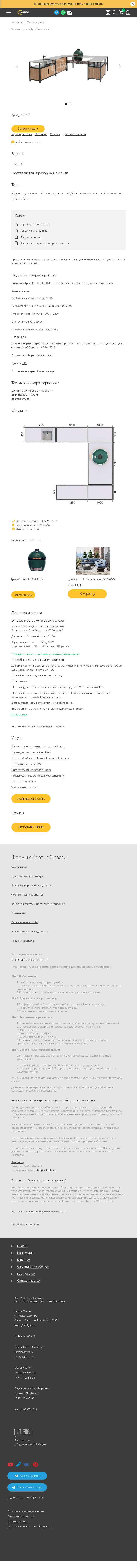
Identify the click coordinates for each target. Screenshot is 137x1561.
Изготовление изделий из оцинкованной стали (38, 746)
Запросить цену (28, 128)
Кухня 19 (18, 163)
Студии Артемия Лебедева (31, 1444)
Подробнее (19, 714)
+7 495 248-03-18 (24, 1336)
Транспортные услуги (23, 781)
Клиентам (23, 1259)
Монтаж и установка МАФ (26, 764)
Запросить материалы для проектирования (44, 243)
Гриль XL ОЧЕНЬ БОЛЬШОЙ (41, 283)
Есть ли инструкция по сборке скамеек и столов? (38, 1211)
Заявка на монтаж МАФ (24, 922)
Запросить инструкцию (33, 230)
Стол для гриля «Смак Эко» (27, 321)
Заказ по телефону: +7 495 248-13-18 (34, 521)
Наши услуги (25, 1252)
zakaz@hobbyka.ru (45, 1170)
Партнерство (26, 1273)
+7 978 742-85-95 (24, 1377)
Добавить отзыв (31, 827)
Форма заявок (19, 867)
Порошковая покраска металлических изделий (37, 775)
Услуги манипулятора (24, 787)
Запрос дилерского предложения (29, 931)
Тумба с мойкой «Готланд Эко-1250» (32, 298)
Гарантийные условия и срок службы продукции (38, 726)
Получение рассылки (23, 940)
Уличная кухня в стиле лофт (87, 193)
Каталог (22, 1245)
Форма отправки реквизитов (27, 894)
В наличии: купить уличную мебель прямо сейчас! (68, 3)
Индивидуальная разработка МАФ (31, 752)
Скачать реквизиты (30, 799)
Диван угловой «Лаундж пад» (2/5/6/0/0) (92, 579)
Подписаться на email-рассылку (25, 1497)
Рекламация (18, 913)
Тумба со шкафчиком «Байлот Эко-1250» (34, 329)
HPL (24, 363)
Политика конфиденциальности (25, 1511)
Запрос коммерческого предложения (31, 885)
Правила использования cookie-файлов (29, 1526)
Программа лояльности (20, 1516)
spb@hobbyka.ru (23, 1351)
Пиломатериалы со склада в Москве (31, 769)
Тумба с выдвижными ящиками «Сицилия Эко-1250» (41, 305)
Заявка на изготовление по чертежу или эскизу (38, 904)
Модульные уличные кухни (26, 193)
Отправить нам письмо (26, 529)
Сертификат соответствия (35, 224)
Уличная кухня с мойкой (56, 193)
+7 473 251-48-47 (24, 1398)
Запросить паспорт (31, 237)
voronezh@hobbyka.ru (26, 1393)
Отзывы (55, 134)
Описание (41, 134)
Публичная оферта (18, 1521)
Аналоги (34, 540)
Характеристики (21, 134)
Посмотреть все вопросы (25, 1224)
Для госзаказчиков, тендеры (27, 876)
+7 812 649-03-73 (24, 1357)
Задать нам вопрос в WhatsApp (31, 525)
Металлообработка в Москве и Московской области (40, 758)
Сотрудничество (28, 1280)
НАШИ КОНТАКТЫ (25, 1409)
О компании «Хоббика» (33, 1266)
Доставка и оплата (74, 134)
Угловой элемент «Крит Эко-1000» (31, 313)
